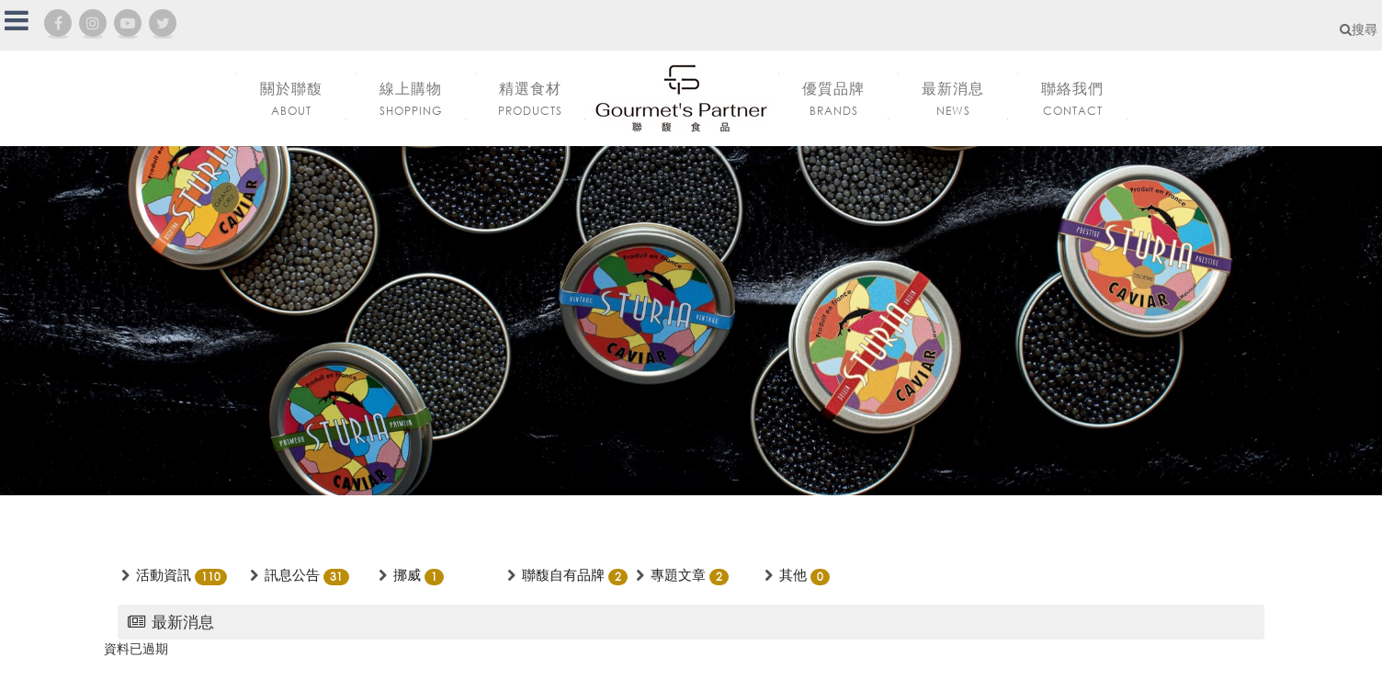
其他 (793, 574)
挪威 (407, 574)
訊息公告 (292, 574)
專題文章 (678, 574)
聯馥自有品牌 (563, 574)
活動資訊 (163, 574)
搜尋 (1358, 29)
